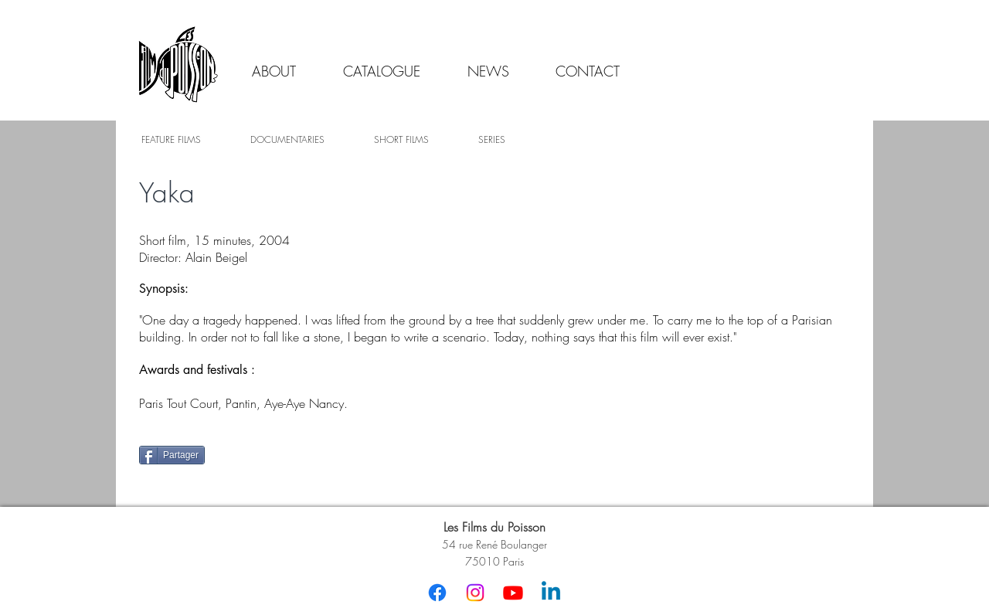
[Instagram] (475, 592)
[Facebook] (437, 592)
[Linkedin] (550, 592)
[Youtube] (513, 592)
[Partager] (172, 455)
